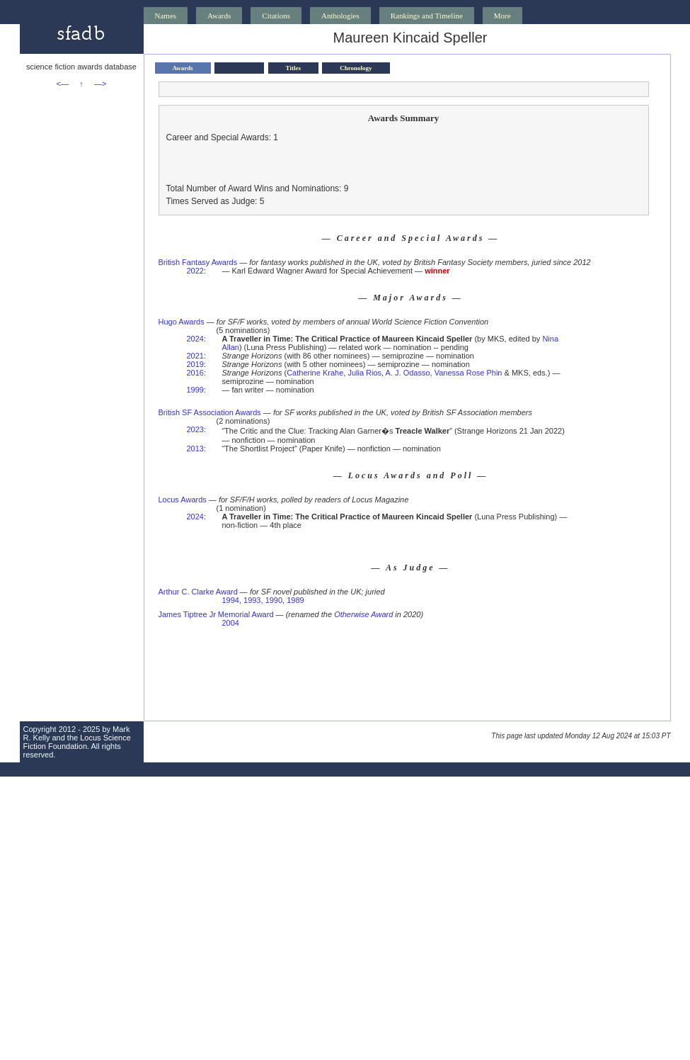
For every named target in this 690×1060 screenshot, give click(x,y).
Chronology (356, 68)
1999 (195, 389)
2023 (195, 429)
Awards (219, 15)
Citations (276, 15)
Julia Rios (364, 372)
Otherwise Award (363, 614)
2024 (195, 338)
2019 (195, 364)
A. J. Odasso (408, 372)
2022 (195, 270)
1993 (251, 600)
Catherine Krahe (315, 372)
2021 (195, 355)
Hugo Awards (182, 321)
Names (166, 15)
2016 (195, 372)
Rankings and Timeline (427, 15)
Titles (293, 68)
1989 (295, 600)
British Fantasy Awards (198, 262)
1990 (273, 600)
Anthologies (340, 15)
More (502, 15)
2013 (195, 448)
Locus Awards (183, 499)
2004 (230, 623)
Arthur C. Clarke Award (198, 591)
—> (100, 83)
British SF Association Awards (210, 412)
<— (63, 83)
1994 (230, 600)
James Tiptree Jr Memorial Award (216, 614)
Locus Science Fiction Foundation (77, 741)
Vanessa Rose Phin (468, 372)
